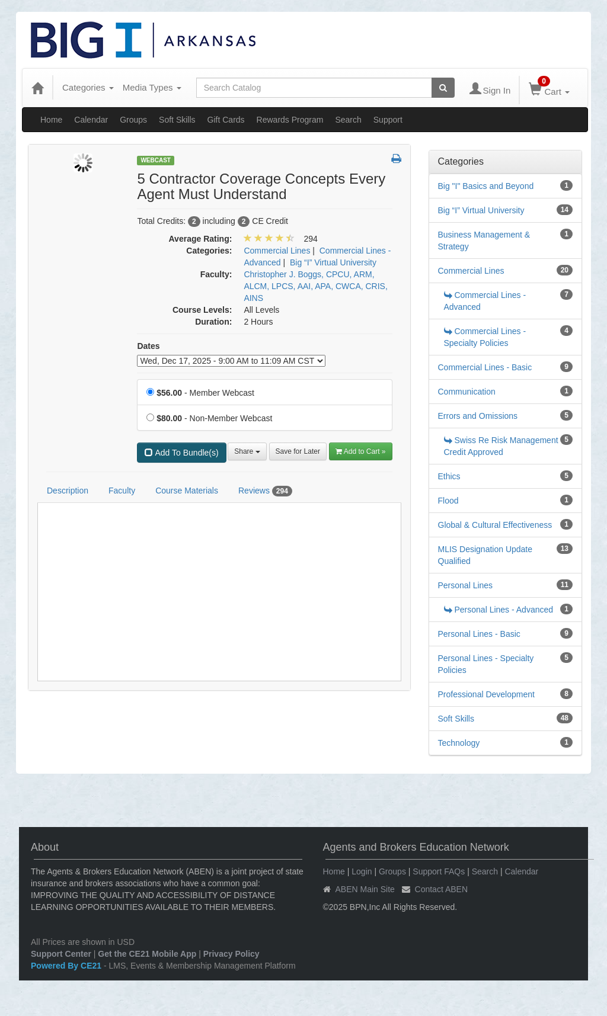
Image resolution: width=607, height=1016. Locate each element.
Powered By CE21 (67, 965)
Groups (133, 119)
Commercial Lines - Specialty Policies (485, 337)
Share (247, 451)
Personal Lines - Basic (479, 634)
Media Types (152, 87)
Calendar (91, 119)
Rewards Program (290, 119)
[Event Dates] (231, 361)
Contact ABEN (441, 889)
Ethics (449, 476)
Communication (467, 391)
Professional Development (486, 694)
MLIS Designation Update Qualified (485, 555)
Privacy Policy (231, 954)
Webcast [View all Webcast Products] (155, 160)
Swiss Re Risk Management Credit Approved (501, 446)
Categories (88, 87)
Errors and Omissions (478, 416)
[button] (396, 159)
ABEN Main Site (365, 889)
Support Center (61, 954)
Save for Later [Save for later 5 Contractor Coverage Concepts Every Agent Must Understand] (298, 451)
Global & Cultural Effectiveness (495, 525)
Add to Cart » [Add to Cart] (361, 451)
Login (362, 871)
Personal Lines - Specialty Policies (486, 664)
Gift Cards (226, 119)
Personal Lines (465, 585)
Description (67, 490)
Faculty (121, 490)
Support (387, 119)
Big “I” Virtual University (481, 210)
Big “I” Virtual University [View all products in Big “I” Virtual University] (333, 262)
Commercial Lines (471, 270)
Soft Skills (177, 119)
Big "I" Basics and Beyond (486, 186)
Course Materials (186, 490)
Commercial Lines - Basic (485, 367)
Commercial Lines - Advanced (485, 301)
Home (51, 119)
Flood (448, 500)
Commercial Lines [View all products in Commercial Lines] (277, 250)
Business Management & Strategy (484, 240)
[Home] (37, 87)
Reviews (265, 491)
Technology (459, 743)
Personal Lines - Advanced (499, 609)
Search (348, 119)
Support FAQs (439, 871)
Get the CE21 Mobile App (147, 954)
